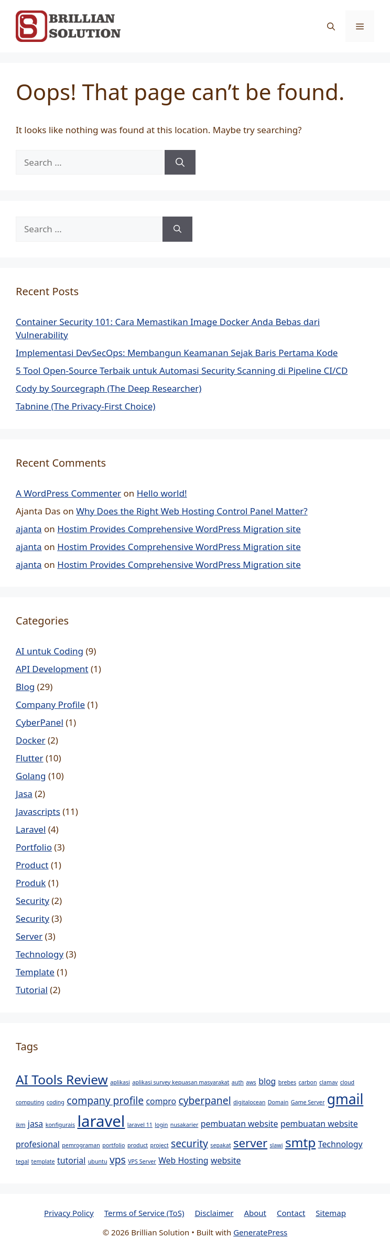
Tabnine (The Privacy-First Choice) (85, 406)
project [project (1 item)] (159, 1145)
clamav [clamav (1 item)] (328, 1082)
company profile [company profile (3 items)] (105, 1100)
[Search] (180, 162)
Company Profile (50, 704)
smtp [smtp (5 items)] (300, 1142)
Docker (31, 740)
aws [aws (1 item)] (251, 1082)
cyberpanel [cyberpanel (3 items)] (204, 1100)
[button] (331, 26)
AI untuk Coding (49, 651)
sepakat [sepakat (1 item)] (220, 1145)
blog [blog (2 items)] (267, 1081)
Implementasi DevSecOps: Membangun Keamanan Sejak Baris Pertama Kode (177, 353)
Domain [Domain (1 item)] (278, 1102)
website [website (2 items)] (226, 1160)
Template (35, 972)
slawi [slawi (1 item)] (276, 1145)
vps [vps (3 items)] (118, 1160)
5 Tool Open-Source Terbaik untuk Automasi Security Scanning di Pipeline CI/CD (182, 370)
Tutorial (32, 990)
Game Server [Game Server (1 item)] (308, 1102)
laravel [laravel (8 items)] (101, 1121)
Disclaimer (213, 1213)
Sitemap (331, 1213)
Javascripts (38, 811)
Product (32, 865)
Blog (25, 687)
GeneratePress (260, 1232)
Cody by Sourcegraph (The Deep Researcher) (108, 388)
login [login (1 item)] (161, 1124)
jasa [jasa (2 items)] (35, 1123)
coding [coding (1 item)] (55, 1102)
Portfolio (34, 847)
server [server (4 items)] (250, 1142)
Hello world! (162, 493)
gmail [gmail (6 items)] (345, 1099)
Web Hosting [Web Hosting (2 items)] (183, 1160)
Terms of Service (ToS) (144, 1213)
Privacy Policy (69, 1213)
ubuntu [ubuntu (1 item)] (97, 1161)
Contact (291, 1213)
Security (32, 901)
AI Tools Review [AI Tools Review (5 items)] (62, 1079)
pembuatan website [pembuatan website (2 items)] (239, 1123)
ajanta (29, 529)
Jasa (24, 794)
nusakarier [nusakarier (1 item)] (184, 1124)
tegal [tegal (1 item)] (22, 1161)
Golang (31, 776)
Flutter (30, 758)
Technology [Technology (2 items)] (340, 1144)
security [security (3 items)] (189, 1143)
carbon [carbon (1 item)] (308, 1082)
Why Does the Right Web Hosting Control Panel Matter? (192, 511)
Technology (39, 954)
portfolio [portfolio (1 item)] (113, 1145)
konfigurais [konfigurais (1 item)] (60, 1124)
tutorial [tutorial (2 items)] (71, 1160)
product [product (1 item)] (137, 1145)
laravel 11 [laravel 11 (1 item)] (140, 1124)
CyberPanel (39, 722)
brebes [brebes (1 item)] (287, 1082)
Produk (31, 883)
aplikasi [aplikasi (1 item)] (120, 1082)
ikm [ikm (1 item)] (20, 1124)
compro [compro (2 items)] (161, 1101)
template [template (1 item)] (43, 1161)
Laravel (31, 829)
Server (29, 936)
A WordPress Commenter (68, 493)
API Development (52, 669)
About (255, 1213)
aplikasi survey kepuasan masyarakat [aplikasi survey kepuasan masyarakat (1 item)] (180, 1082)
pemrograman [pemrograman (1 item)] (81, 1145)
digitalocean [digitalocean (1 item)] (249, 1102)
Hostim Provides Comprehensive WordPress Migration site (178, 529)
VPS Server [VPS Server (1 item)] (142, 1161)
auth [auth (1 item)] (238, 1082)
